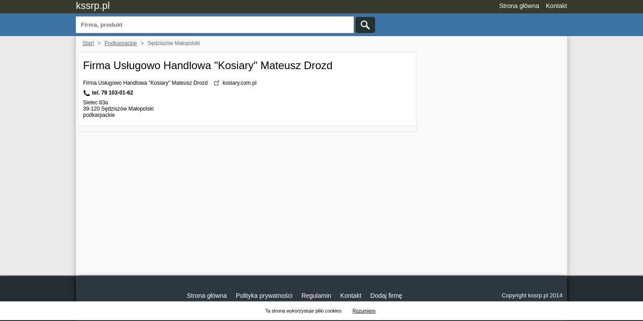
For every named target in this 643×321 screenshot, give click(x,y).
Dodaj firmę (386, 295)
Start (88, 43)
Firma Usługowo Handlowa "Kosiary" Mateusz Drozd (208, 65)
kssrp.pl (93, 5)
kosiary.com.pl (240, 83)
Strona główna (519, 5)
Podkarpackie (120, 43)
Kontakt (556, 5)
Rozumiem (364, 310)
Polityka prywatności (264, 295)
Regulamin (316, 295)
